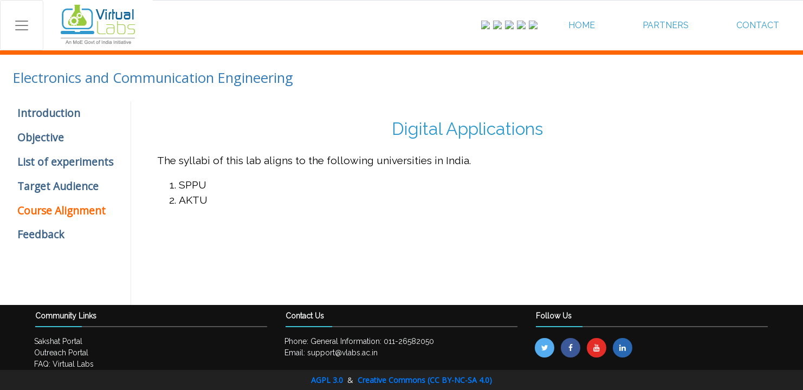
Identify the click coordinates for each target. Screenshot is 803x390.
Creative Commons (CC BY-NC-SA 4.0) (425, 380)
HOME (581, 25)
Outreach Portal (61, 352)
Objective (40, 137)
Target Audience (58, 186)
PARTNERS (666, 25)
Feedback (40, 234)
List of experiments (65, 161)
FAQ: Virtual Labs (64, 364)
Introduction (48, 113)
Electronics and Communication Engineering (153, 77)
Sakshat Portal (58, 341)
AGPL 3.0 (328, 380)
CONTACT (757, 25)
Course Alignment (61, 210)
